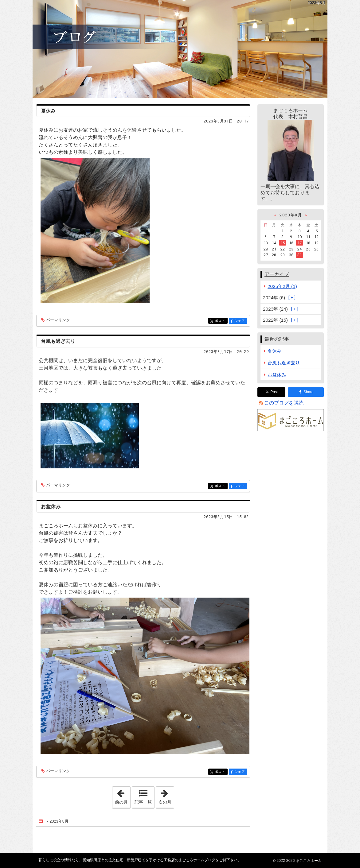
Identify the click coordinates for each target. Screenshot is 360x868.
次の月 (166, 795)
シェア (240, 321)
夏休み (48, 111)
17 (299, 242)
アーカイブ (276, 274)
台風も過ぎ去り (58, 341)
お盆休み (51, 506)
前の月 (122, 795)
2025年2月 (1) (282, 286)
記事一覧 (143, 802)
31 (299, 254)
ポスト (221, 321)
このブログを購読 (283, 402)
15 (282, 242)
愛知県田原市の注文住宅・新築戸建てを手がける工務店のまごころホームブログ (180, 49)
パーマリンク (57, 320)
